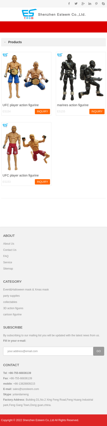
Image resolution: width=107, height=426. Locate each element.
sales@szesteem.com (26, 389)
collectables (10, 302)
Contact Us (9, 250)
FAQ (5, 256)
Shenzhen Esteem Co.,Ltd (38, 420)
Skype (103, 3)
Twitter (76, 3)
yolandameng (21, 394)
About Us (8, 243)
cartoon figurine (12, 314)
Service (7, 262)
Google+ (83, 3)
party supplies (11, 295)
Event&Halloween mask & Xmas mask (26, 289)
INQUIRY (42, 111)
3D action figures (13, 308)
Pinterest (96, 3)
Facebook (69, 3)
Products (15, 42)
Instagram (89, 3)
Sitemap (8, 268)
